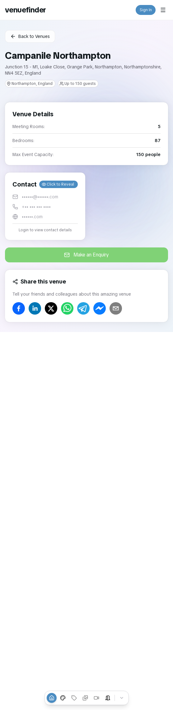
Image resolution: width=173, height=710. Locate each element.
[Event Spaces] (108, 698)
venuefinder (25, 10)
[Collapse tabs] (122, 698)
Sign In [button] (146, 9)
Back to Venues (30, 36)
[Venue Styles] (63, 698)
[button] (45, 206)
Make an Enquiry (86, 254)
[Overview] (52, 698)
